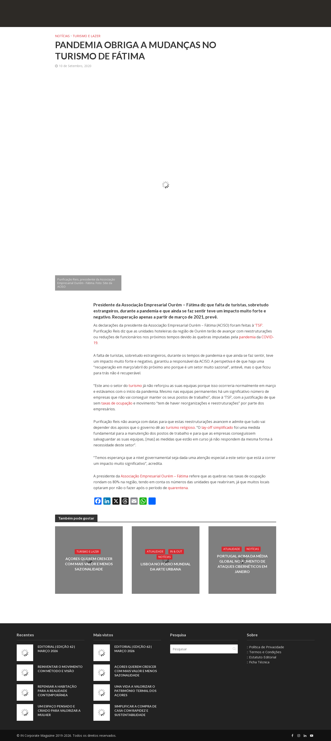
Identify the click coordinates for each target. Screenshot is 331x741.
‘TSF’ (258, 325)
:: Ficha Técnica (258, 662)
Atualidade (155, 551)
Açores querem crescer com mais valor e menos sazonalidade (89, 563)
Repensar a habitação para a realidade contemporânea (57, 691)
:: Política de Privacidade (265, 647)
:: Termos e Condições (264, 652)
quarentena (178, 487)
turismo (135, 385)
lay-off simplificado (217, 427)
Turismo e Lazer (86, 36)
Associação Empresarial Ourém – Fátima (154, 476)
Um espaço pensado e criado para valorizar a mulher (59, 710)
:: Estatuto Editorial (261, 657)
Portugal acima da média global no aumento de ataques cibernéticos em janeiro (242, 564)
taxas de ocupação (116, 403)
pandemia (247, 336)
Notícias (62, 36)
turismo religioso (180, 427)
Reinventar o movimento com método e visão (60, 669)
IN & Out (176, 551)
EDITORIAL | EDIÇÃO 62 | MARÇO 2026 (56, 649)
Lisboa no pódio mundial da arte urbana (166, 566)
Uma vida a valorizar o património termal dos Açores (135, 691)
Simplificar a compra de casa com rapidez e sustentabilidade (135, 710)
